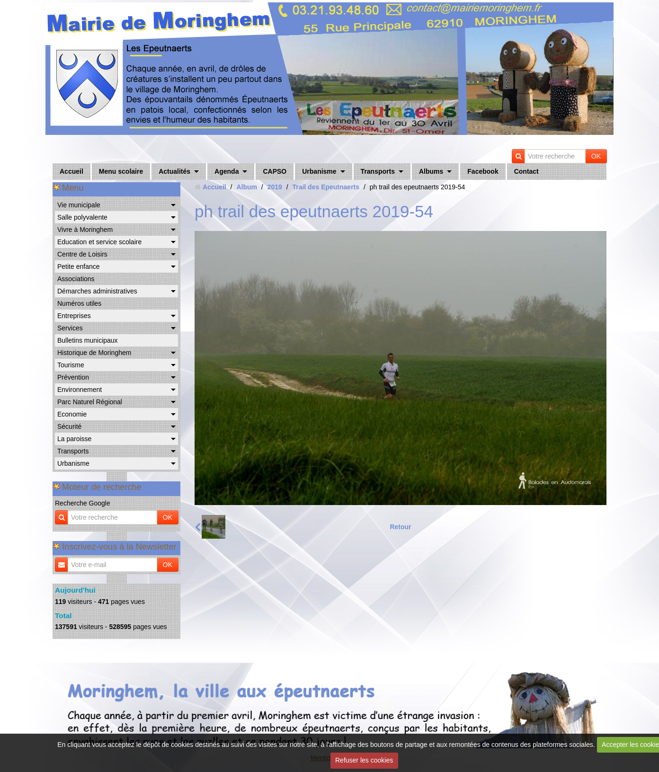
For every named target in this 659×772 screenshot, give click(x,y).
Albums (431, 171)
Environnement (79, 389)
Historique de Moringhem (94, 352)
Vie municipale (78, 205)
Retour (400, 527)
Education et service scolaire (99, 242)
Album (246, 187)
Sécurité (69, 426)
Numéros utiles (79, 303)
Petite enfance (78, 266)
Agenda (226, 171)
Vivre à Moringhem (85, 229)
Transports (378, 171)
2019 (274, 187)
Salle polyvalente (82, 217)
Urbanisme (319, 171)
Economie (72, 414)
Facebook (482, 171)
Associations (76, 279)
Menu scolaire (121, 171)
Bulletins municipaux (87, 340)
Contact (526, 171)
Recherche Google (82, 503)
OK (596, 156)
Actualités (174, 171)
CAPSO (274, 171)
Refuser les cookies (364, 760)
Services (70, 328)
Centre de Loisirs (82, 254)
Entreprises (74, 315)
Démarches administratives (97, 291)
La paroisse (74, 439)
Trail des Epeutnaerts (325, 187)
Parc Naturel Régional (89, 402)
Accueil (71, 171)
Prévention (73, 377)
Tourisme (70, 365)
